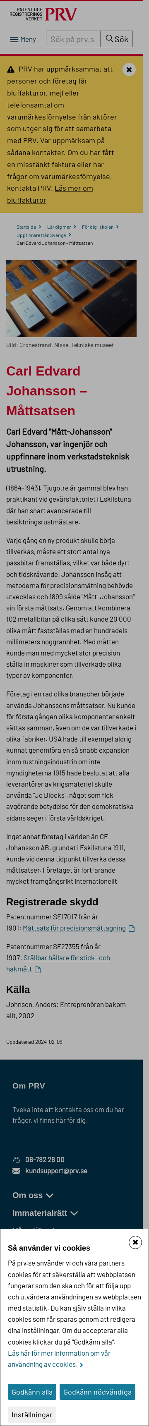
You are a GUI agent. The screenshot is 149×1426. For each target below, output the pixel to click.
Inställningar (32, 1414)
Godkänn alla (32, 1391)
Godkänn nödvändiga (97, 1391)
